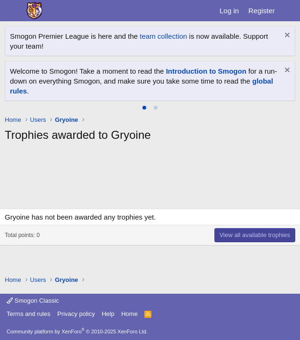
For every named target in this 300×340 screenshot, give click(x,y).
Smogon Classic (33, 300)
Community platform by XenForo (77, 331)
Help (108, 313)
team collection (163, 36)
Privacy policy (76, 313)
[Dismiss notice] (286, 36)
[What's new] (289, 10)
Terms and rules (28, 313)
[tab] (144, 108)
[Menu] (13, 10)
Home (129, 313)
